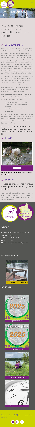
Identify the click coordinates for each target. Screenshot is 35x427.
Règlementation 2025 (17, 321)
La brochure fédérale (17, 349)
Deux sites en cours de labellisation (17, 282)
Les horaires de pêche (17, 406)
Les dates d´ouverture (17, 377)
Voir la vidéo (17, 168)
